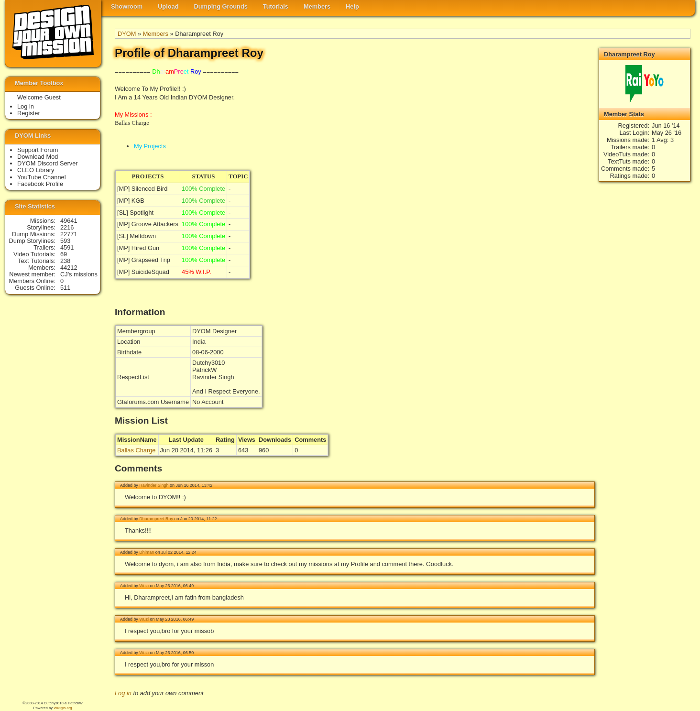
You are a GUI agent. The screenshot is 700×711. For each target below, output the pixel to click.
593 (65, 240)
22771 (68, 234)
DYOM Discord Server (47, 163)
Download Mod (37, 156)
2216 (67, 227)
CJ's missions (79, 274)
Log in (123, 693)
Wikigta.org (63, 708)
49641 (68, 220)
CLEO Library (36, 170)
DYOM (127, 33)
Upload (168, 6)
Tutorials (275, 6)
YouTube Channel (41, 177)
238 (65, 260)
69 (63, 254)
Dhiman (146, 552)
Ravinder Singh (153, 485)
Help (352, 6)
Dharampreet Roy (156, 518)
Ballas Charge (136, 450)
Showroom (126, 6)
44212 (68, 267)
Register (28, 113)
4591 (67, 247)
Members (317, 6)
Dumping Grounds (221, 6)
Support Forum (37, 149)
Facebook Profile (40, 183)
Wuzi (144, 585)
